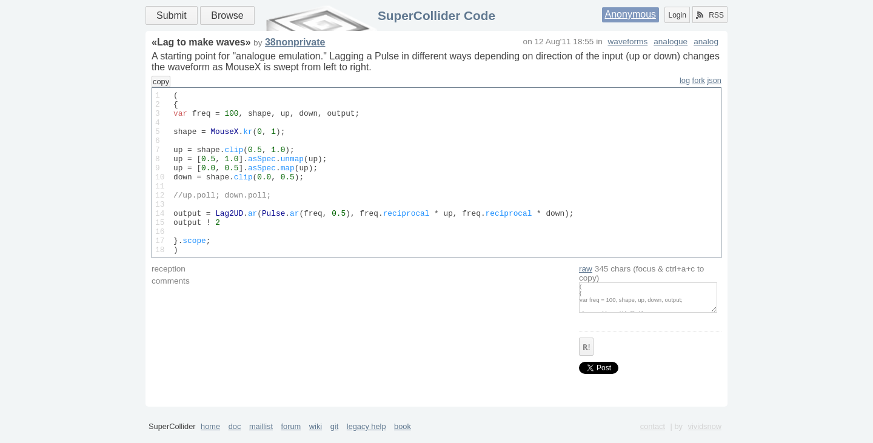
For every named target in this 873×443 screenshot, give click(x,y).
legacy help (366, 438)
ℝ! (586, 380)
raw (585, 301)
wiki (315, 438)
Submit (171, 15)
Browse (227, 15)
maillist (261, 438)
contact (652, 438)
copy (161, 81)
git (334, 438)
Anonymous (631, 14)
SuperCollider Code (436, 15)
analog (706, 41)
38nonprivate (295, 42)
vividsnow (704, 438)
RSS (710, 15)
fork (698, 80)
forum (291, 438)
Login (677, 15)
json (714, 80)
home (210, 438)
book (402, 438)
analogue (670, 41)
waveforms (628, 41)
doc (235, 438)
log (685, 80)
